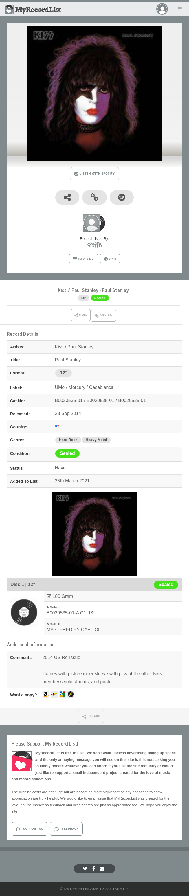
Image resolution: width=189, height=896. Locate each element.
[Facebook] (94, 868)
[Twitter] (86, 868)
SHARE (91, 716)
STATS (110, 259)
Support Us (29, 829)
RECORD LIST (83, 259)
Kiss (62, 290)
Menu (179, 8)
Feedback (66, 829)
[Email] (103, 868)
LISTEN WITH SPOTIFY (94, 173)
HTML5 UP (119, 889)
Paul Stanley (84, 290)
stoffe (94, 244)
